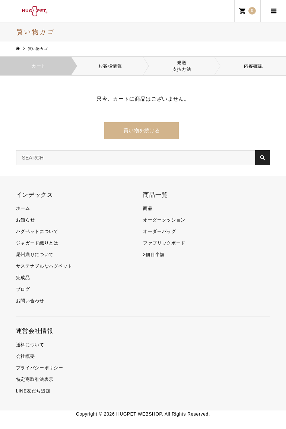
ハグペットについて (37, 231)
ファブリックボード (164, 243)
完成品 (23, 277)
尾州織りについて (35, 254)
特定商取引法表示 (35, 379)
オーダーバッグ (159, 231)
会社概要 (25, 356)
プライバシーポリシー (39, 367)
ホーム (23, 208)
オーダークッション (164, 220)
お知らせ (25, 220)
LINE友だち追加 (33, 391)
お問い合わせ (30, 300)
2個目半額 (154, 254)
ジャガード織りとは (37, 243)
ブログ (23, 289)
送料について (30, 344)
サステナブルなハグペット (44, 266)
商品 (147, 208)
